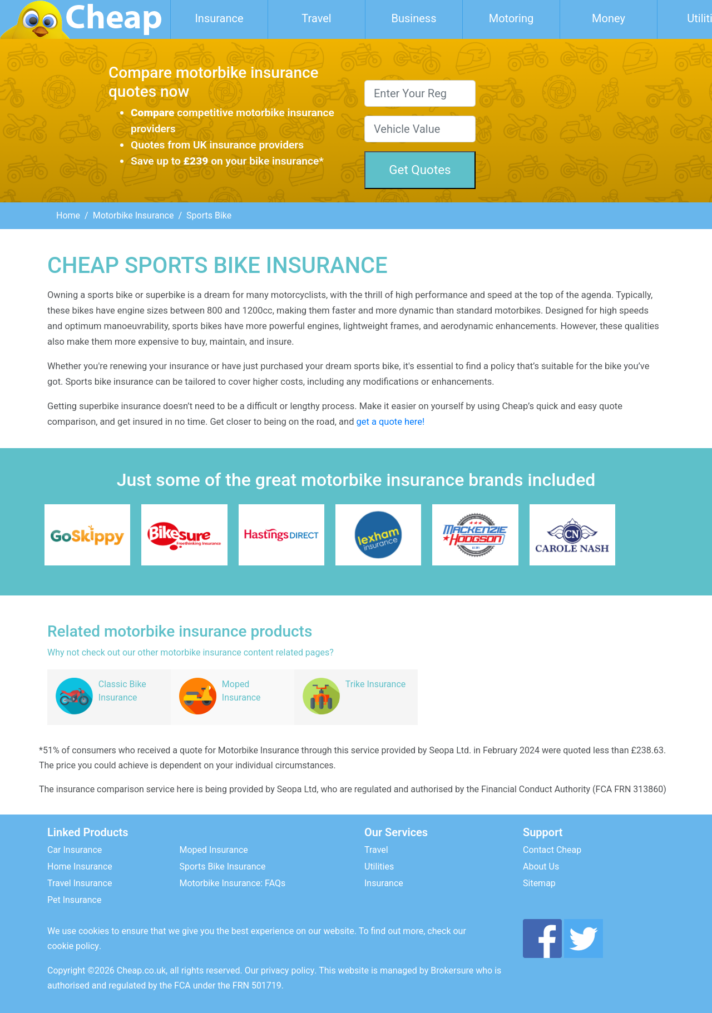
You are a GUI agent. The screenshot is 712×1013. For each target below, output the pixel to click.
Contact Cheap (552, 850)
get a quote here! (391, 421)
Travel (316, 18)
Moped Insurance (214, 850)
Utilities (379, 866)
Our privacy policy (280, 970)
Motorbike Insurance (133, 215)
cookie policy (73, 946)
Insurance (219, 18)
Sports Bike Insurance (223, 866)
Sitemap (539, 883)
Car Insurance (74, 850)
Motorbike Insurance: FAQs (233, 883)
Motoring (511, 18)
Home (68, 215)
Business (414, 18)
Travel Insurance (79, 883)
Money (608, 18)
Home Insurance (79, 866)
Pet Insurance (74, 900)
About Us (541, 866)
